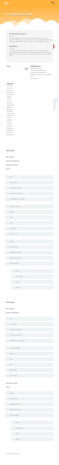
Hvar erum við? (13, 234)
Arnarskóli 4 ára (34, 78)
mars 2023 (9, 88)
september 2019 (11, 115)
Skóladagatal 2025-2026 (15, 252)
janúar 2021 (10, 103)
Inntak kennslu (19, 276)
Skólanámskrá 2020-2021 (15, 258)
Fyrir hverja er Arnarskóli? (16, 193)
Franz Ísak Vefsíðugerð (26, 454)
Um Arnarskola (13, 182)
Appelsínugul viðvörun (36, 68)
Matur (11, 223)
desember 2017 (10, 128)
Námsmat (18, 287)
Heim (11, 177)
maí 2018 (9, 124)
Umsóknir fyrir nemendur (16, 188)
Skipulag (12, 241)
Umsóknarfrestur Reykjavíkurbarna (39, 72)
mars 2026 (9, 85)
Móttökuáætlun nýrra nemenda (17, 199)
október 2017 (10, 132)
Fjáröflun (13, 46)
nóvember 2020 (10, 105)
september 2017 (11, 134)
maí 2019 (9, 117)
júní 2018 (9, 122)
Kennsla (17, 282)
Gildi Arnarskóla (13, 247)
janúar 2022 (10, 90)
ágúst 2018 (9, 120)
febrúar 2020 (10, 109)
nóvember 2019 (10, 113)
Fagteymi (12, 212)
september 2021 (11, 94)
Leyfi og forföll (13, 228)
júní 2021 (9, 96)
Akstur (11, 217)
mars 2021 (9, 100)
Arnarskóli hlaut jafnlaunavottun (38, 70)
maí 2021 (9, 98)
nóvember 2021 (10, 92)
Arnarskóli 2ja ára (17, 33)
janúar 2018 (10, 126)
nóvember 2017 (10, 130)
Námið (17, 271)
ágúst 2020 (9, 107)
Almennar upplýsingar (15, 206)
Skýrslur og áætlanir (14, 263)
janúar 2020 (10, 111)
